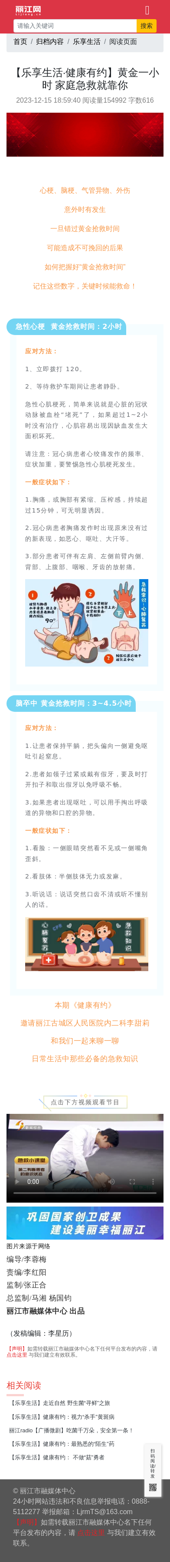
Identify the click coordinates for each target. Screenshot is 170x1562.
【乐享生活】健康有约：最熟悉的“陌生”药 (61, 1444)
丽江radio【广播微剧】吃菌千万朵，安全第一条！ (71, 1430)
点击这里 (17, 1355)
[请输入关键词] (75, 26)
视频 (85, 1158)
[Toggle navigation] (147, 9)
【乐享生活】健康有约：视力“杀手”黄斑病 (61, 1417)
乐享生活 (87, 41)
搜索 (147, 25)
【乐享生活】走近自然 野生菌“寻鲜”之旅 (59, 1403)
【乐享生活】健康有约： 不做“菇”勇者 (57, 1457)
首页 (20, 41)
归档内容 (50, 41)
